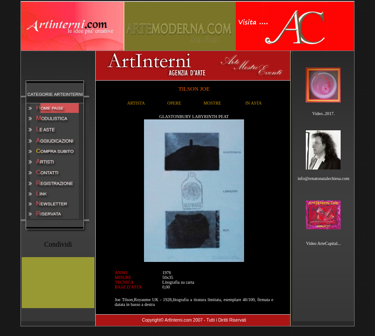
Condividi (58, 244)
